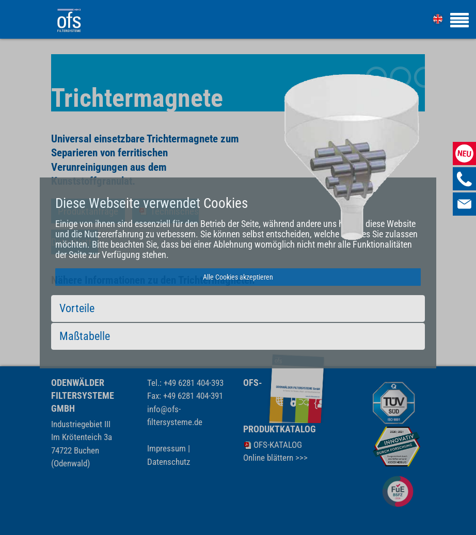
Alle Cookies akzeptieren (238, 277)
